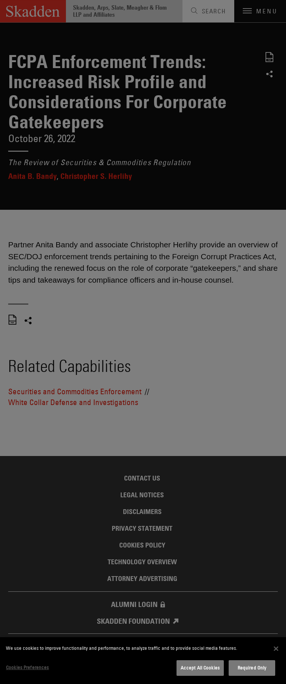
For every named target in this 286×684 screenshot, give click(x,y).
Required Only (252, 668)
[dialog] (143, 660)
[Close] (276, 648)
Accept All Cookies (200, 668)
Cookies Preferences (27, 667)
